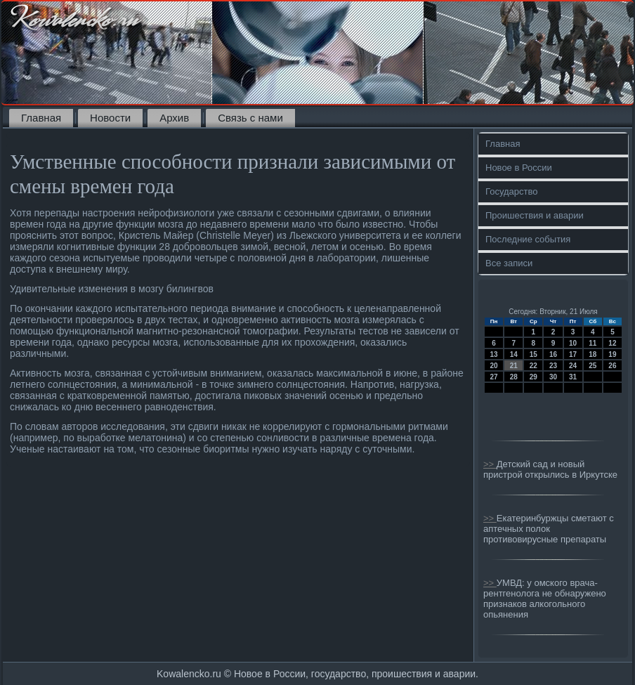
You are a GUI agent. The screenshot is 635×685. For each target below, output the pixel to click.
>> (490, 464)
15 (533, 354)
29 (533, 377)
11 (592, 343)
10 (573, 343)
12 (612, 343)
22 (533, 366)
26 (612, 366)
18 (592, 354)
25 (592, 366)
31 (573, 377)
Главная (41, 118)
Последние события (527, 239)
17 (573, 354)
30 (553, 377)
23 (553, 366)
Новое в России (518, 167)
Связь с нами (250, 118)
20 (494, 366)
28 (514, 377)
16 (553, 354)
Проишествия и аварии (534, 215)
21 (514, 366)
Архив (174, 118)
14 (514, 354)
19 (612, 354)
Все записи (508, 263)
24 (573, 366)
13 (494, 354)
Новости (110, 118)
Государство (511, 191)
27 (494, 377)
